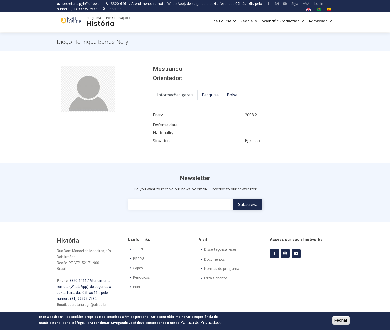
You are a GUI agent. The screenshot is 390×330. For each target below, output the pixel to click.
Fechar (340, 321)
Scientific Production (281, 20)
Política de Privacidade (201, 323)
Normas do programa (221, 268)
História (101, 23)
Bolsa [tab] (232, 95)
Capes (138, 268)
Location (112, 8)
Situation (161, 140)
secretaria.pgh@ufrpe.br (81, 3)
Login (318, 3)
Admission (318, 20)
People (246, 20)
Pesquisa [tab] (210, 95)
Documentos (214, 259)
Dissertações (214, 249)
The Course (221, 20)
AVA (306, 3)
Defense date (165, 125)
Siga (294, 3)
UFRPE (138, 249)
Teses (232, 249)
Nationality (163, 132)
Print (136, 287)
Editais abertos (216, 278)
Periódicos (141, 277)
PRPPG (138, 258)
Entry (158, 115)
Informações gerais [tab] (175, 95)
